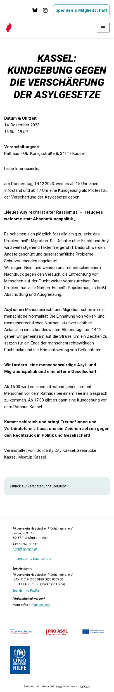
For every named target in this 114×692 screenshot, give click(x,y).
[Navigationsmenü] (103, 27)
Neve (60, 686)
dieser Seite (42, 605)
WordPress (85, 686)
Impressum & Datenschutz (32, 559)
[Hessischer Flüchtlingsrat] (10, 27)
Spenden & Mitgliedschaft (81, 10)
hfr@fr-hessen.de (25, 549)
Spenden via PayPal (26, 590)
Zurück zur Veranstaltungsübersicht (38, 486)
